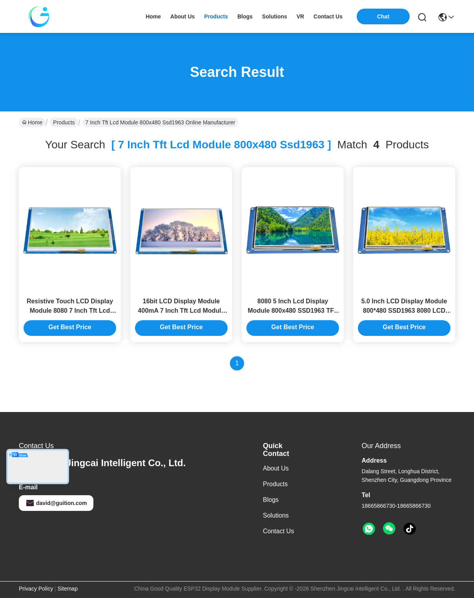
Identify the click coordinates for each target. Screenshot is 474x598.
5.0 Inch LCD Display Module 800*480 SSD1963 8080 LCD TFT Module (404, 310)
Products (64, 122)
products (216, 16)
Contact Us (278, 531)
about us (182, 16)
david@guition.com (56, 503)
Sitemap (68, 588)
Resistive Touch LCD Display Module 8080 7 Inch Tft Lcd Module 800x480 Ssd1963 (70, 310)
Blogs (271, 499)
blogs (245, 16)
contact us (328, 16)
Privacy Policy (36, 588)
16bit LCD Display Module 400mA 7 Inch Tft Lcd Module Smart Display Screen (181, 310)
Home (153, 16)
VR (300, 16)
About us (276, 468)
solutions (274, 16)
